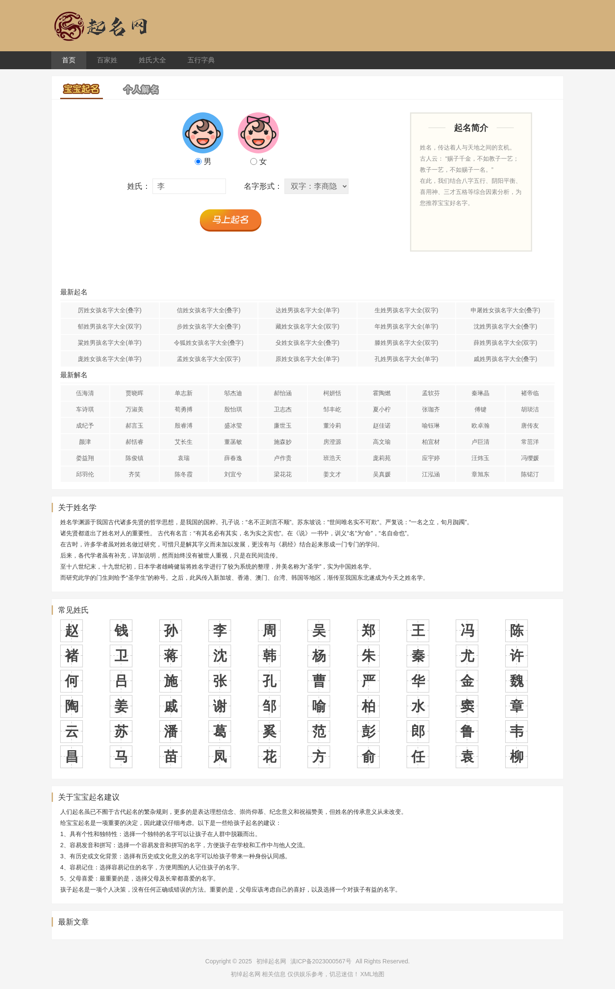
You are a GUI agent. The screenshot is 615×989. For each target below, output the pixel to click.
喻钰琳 (431, 425)
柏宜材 (431, 441)
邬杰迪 (233, 393)
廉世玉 (283, 425)
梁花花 (283, 474)
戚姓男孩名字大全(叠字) (505, 358)
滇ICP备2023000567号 (320, 961)
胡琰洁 (530, 409)
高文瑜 (382, 441)
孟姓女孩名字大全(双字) (208, 358)
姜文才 (332, 474)
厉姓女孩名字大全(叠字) (109, 310)
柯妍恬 (332, 393)
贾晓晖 (135, 393)
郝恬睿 (135, 441)
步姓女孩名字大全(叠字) (208, 326)
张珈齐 (431, 409)
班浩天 (332, 458)
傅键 (480, 409)
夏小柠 (382, 409)
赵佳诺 (382, 425)
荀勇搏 (184, 409)
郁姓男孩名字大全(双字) (109, 326)
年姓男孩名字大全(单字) (406, 326)
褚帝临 (530, 393)
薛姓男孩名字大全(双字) (505, 342)
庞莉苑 (382, 458)
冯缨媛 (530, 458)
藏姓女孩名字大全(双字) (307, 326)
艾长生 (184, 441)
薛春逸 (233, 458)
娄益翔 (85, 458)
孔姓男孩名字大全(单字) (406, 358)
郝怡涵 (283, 393)
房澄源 (332, 441)
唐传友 (530, 425)
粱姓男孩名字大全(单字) (109, 342)
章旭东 (480, 474)
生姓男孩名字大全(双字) (406, 310)
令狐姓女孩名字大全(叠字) (208, 342)
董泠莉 (332, 425)
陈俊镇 (135, 458)
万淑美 (135, 409)
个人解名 (141, 87)
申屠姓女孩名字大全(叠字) (505, 310)
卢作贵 (283, 458)
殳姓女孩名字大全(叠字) (307, 342)
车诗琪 (85, 409)
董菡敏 (233, 441)
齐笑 (135, 474)
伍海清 (85, 393)
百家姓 (107, 60)
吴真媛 (382, 474)
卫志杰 (283, 409)
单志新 (184, 393)
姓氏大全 (152, 60)
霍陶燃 (382, 393)
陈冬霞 (184, 474)
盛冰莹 (233, 425)
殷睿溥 (184, 425)
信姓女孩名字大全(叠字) (208, 310)
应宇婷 (431, 458)
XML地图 (372, 974)
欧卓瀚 (480, 425)
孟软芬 (431, 393)
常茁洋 (530, 441)
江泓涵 (431, 474)
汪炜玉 (480, 458)
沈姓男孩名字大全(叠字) (505, 326)
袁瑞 (184, 458)
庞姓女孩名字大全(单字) (109, 358)
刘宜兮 (233, 474)
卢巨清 (480, 441)
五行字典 (201, 60)
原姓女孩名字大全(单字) (307, 358)
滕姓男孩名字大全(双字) (406, 342)
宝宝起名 (81, 87)
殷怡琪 (233, 409)
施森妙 (283, 441)
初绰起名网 (271, 961)
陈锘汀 (530, 474)
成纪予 (85, 425)
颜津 (85, 441)
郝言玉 (135, 425)
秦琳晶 (480, 393)
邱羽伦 (85, 474)
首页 (69, 60)
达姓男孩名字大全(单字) (307, 310)
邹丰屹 (332, 409)
